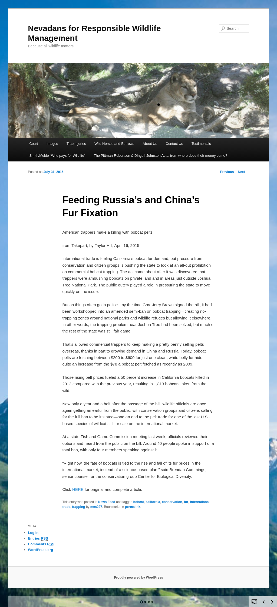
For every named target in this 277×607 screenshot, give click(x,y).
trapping (78, 507)
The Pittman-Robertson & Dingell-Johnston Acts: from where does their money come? (160, 156)
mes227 (96, 507)
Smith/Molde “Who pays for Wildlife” (57, 156)
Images (52, 144)
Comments (41, 544)
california (153, 502)
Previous (225, 172)
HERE (78, 489)
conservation (172, 502)
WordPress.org (40, 550)
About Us (150, 144)
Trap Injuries (76, 144)
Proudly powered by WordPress (138, 577)
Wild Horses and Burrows (114, 144)
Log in (33, 533)
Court (33, 144)
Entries (38, 538)
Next (243, 172)
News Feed (106, 502)
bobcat (138, 502)
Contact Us (174, 144)
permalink (132, 507)
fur (186, 502)
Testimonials (201, 144)
